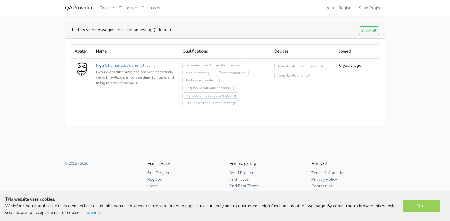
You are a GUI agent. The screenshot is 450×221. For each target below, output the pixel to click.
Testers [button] (126, 8)
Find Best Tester (244, 186)
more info (92, 212)
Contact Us (321, 186)
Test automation (232, 73)
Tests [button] (105, 8)
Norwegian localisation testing (211, 95)
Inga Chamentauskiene (117, 65)
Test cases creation (201, 80)
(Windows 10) (311, 66)
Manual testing (198, 73)
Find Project (158, 173)
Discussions (153, 8)
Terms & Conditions (329, 173)
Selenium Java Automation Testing (213, 65)
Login (329, 8)
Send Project (371, 8)
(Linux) (305, 75)
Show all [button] (369, 30)
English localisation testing (208, 88)
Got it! (422, 206)
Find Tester (239, 179)
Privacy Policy (324, 179)
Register (346, 8)
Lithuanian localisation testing (210, 103)
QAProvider (79, 7)
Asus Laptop (288, 66)
